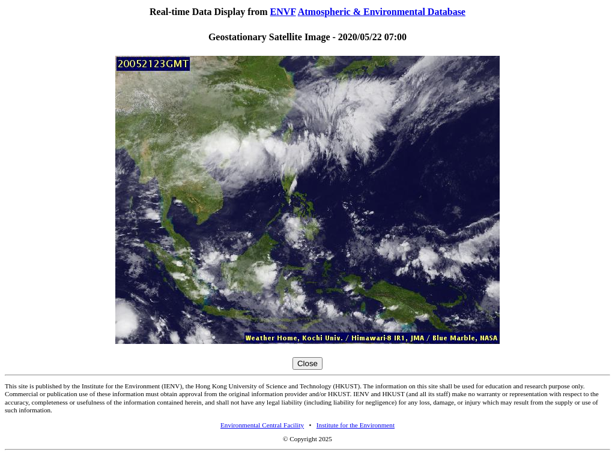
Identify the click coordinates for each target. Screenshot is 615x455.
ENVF (283, 12)
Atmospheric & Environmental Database (381, 12)
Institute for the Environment (356, 425)
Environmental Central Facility (262, 425)
